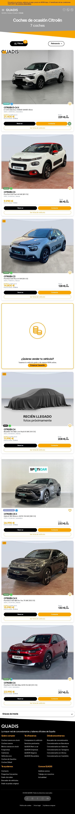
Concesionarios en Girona (56, 753)
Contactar (51, 123)
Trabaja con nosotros (46, 774)
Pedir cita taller (7, 777)
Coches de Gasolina (8, 759)
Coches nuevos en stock (10, 740)
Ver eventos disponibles (23, 4)
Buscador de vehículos (9, 780)
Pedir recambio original (10, 783)
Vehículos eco (6, 756)
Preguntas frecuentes (9, 774)
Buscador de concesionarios (57, 740)
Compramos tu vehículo (33, 740)
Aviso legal (37, 805)
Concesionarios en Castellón (58, 756)
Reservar (20, 123)
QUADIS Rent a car (31, 746)
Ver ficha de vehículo (37, 128)
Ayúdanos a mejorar (49, 805)
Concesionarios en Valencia (57, 746)
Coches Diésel (6, 762)
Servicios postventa (31, 743)
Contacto (5, 771)
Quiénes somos (44, 771)
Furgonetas (5, 750)
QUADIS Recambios (31, 756)
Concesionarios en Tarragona (58, 750)
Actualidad (42, 777)
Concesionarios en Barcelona (58, 743)
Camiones (5, 753)
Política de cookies (25, 805)
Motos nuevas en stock (10, 746)
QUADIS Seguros (30, 753)
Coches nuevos (7, 743)
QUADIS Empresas (31, 750)
